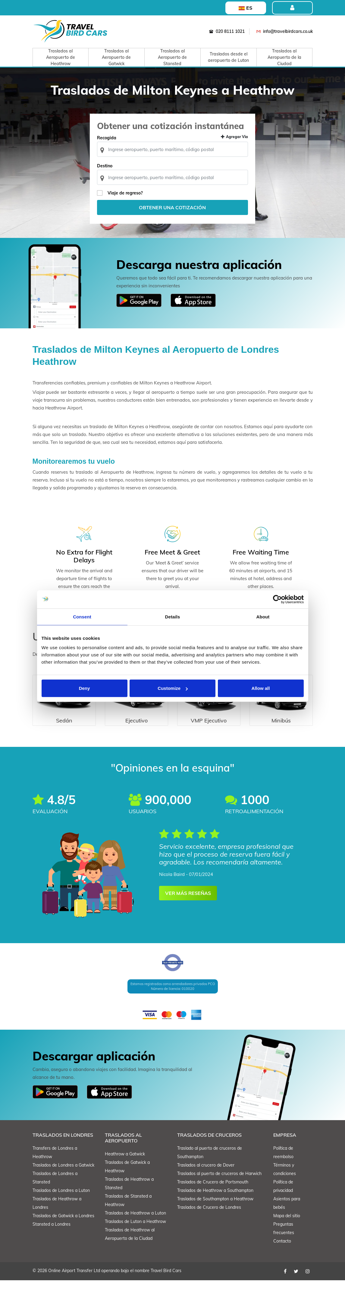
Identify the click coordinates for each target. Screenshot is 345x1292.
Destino (109, 177)
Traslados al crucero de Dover (205, 1177)
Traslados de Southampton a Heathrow (215, 1210)
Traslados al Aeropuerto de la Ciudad (284, 57)
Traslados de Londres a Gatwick (63, 1177)
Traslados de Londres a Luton (61, 1202)
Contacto (282, 1253)
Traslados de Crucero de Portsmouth (212, 1193)
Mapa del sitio (286, 1227)
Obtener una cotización (172, 219)
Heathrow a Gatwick (125, 1166)
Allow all (261, 688)
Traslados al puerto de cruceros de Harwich (219, 1185)
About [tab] (263, 616)
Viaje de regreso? (129, 204)
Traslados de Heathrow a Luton (135, 1225)
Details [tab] (172, 616)
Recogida (111, 149)
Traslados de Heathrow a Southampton (215, 1202)
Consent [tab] (82, 616)
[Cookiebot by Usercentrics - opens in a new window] (277, 599)
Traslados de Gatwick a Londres (63, 1227)
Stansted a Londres (52, 1236)
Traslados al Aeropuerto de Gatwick (116, 57)
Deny (84, 688)
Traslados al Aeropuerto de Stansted (172, 57)
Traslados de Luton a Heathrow (135, 1233)
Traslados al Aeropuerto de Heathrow (60, 57)
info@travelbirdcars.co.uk (283, 31)
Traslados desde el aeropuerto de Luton (228, 57)
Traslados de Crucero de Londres (209, 1219)
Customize (173, 688)
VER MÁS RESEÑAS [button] (188, 905)
